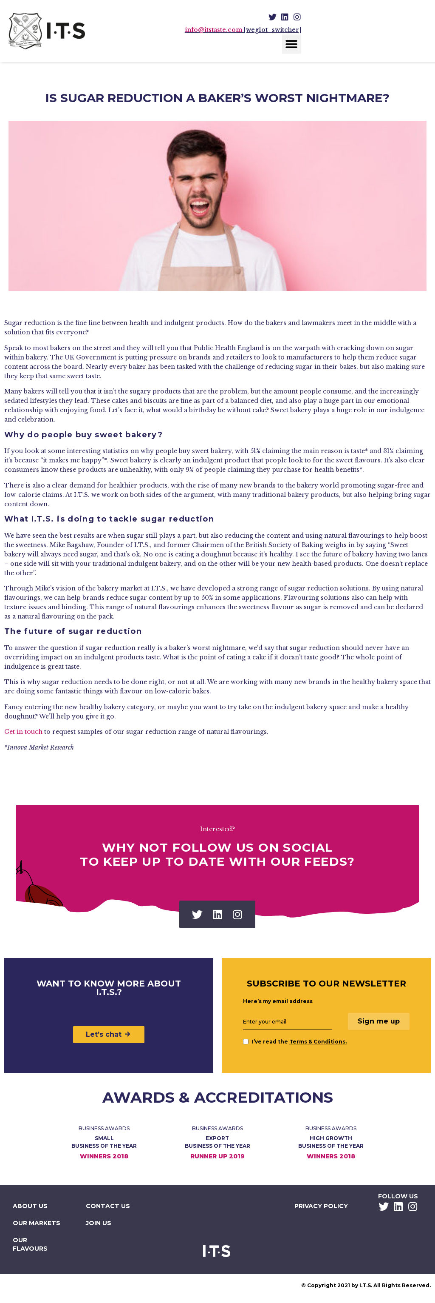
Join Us (98, 1223)
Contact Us (108, 1206)
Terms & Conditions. (318, 1041)
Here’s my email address (278, 1001)
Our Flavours (30, 1244)
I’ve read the (295, 1041)
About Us (30, 1206)
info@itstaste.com (213, 30)
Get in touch (23, 732)
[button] (291, 44)
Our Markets (36, 1223)
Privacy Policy (321, 1206)
